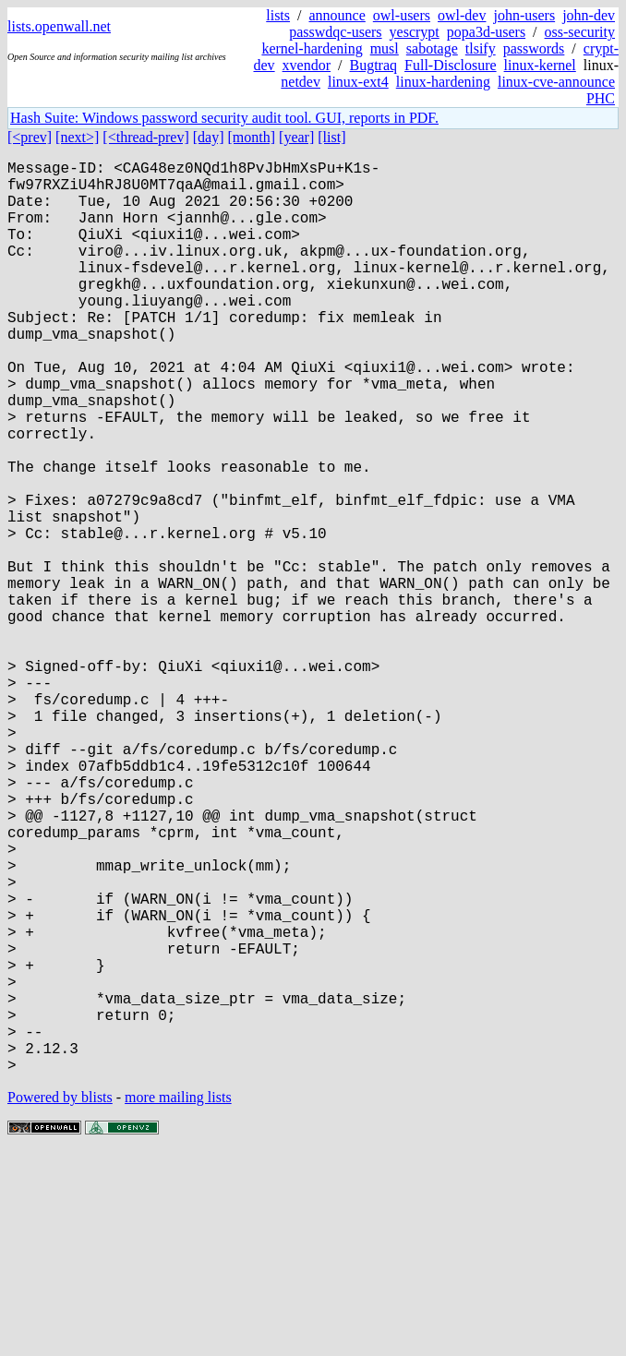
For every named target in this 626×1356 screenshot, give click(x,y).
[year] (296, 137)
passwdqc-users (335, 32)
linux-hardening (443, 82)
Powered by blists (60, 1300)
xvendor (307, 65)
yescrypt (414, 32)
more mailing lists (178, 1300)
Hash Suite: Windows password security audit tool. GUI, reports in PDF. (224, 118)
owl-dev (462, 15)
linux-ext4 (358, 82)
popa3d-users (486, 32)
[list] (331, 137)
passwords (534, 48)
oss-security (580, 32)
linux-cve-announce (556, 82)
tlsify (480, 48)
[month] (252, 137)
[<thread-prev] (145, 137)
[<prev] (29, 137)
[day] (208, 137)
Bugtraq (373, 65)
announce (337, 15)
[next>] (77, 137)
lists (278, 15)
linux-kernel (540, 65)
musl (384, 48)
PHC (600, 98)
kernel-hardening (311, 48)
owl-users (401, 15)
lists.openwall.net (59, 26)
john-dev (588, 15)
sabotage (432, 48)
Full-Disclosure (450, 65)
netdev (300, 82)
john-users (524, 15)
